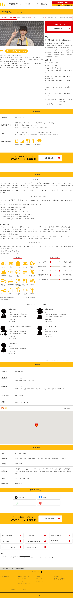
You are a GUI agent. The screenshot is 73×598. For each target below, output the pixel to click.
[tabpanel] (22, 33)
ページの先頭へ (36, 571)
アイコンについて (66, 408)
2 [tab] (23, 47)
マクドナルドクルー (7, 17)
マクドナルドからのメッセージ (13, 4)
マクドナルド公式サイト (5, 589)
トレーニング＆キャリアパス (43, 4)
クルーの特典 (35, 3)
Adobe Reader (52, 557)
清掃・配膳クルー (23, 17)
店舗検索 (38, 576)
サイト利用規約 (23, 589)
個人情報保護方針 (14, 589)
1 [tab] (21, 47)
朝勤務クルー (52, 17)
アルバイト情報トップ (4, 576)
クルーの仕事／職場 (25, 3)
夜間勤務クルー (65, 17)
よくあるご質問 (57, 5)
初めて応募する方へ (68, 5)
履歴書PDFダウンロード (25, 556)
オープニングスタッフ (58, 576)
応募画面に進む (59, 28)
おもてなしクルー (38, 17)
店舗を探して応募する (62, 2)
